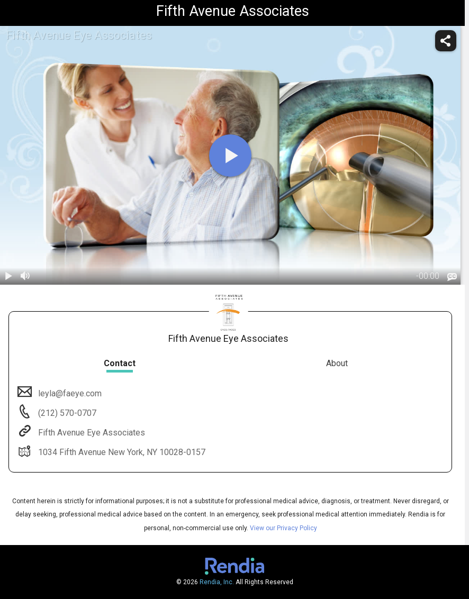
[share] (445, 40)
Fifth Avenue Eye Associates (90, 433)
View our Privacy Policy (283, 528)
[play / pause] (8, 276)
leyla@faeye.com (69, 393)
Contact (120, 363)
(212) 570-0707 (66, 413)
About (337, 363)
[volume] (25, 276)
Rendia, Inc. (217, 582)
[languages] (452, 277)
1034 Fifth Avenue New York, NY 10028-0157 (120, 452)
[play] (230, 155)
